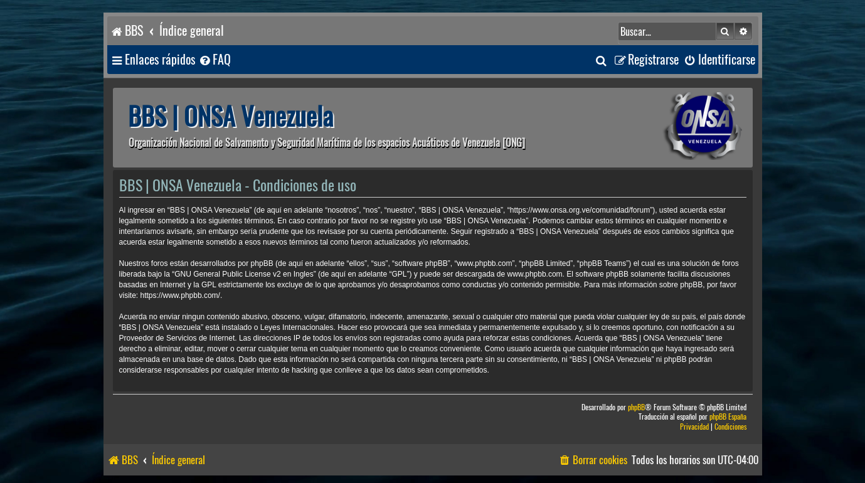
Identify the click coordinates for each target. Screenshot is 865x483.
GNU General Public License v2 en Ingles (243, 274)
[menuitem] (214, 60)
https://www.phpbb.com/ (180, 295)
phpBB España (727, 417)
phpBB (636, 407)
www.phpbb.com (535, 274)
